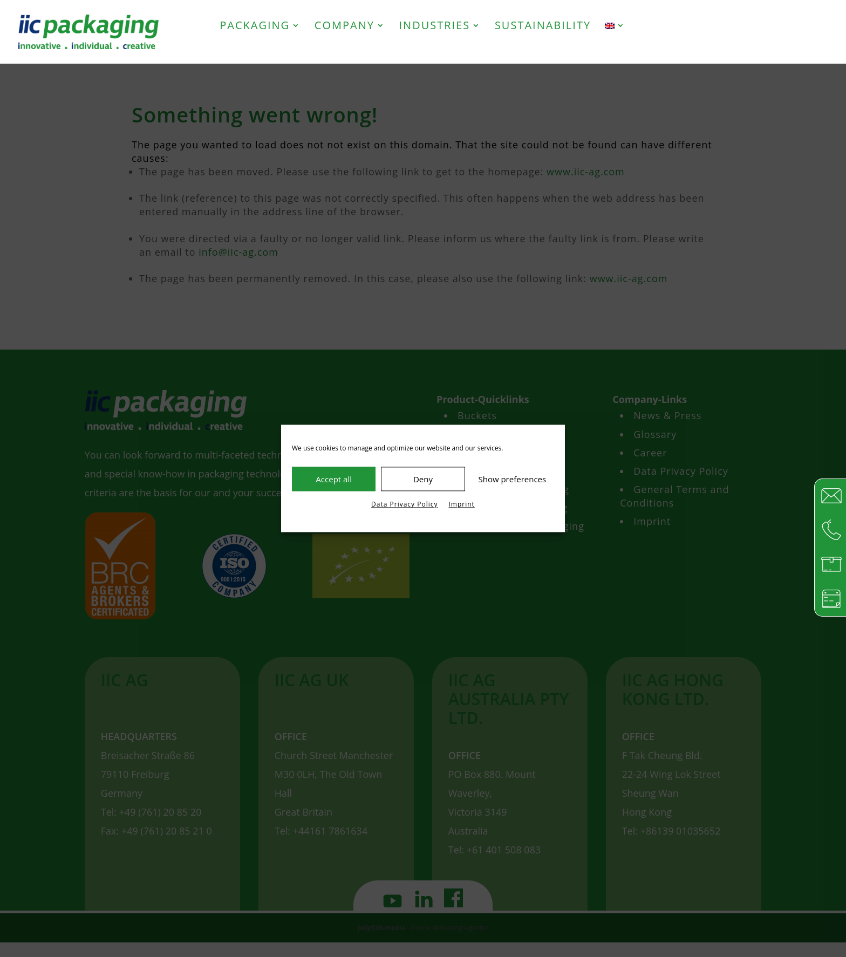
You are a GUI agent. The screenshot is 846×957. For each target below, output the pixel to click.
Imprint (462, 504)
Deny (423, 479)
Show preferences (512, 479)
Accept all (334, 479)
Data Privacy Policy (404, 504)
